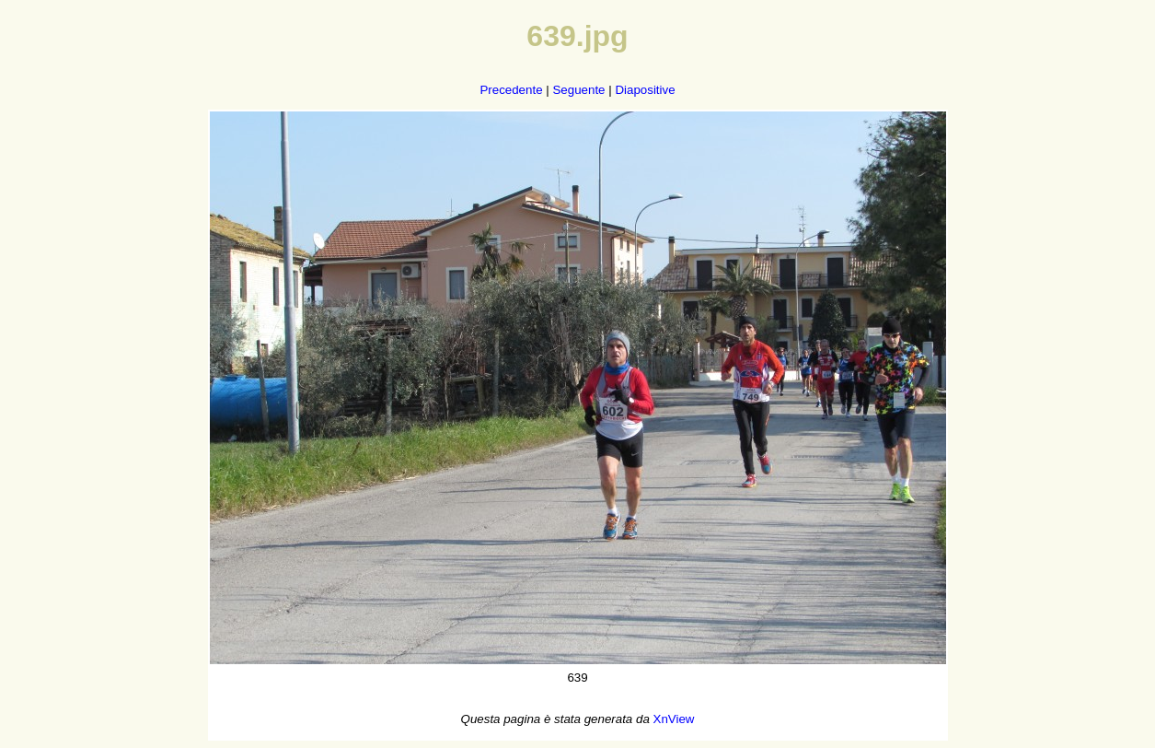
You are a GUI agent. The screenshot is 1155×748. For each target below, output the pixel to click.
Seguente (578, 90)
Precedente (510, 90)
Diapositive (645, 90)
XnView (674, 719)
